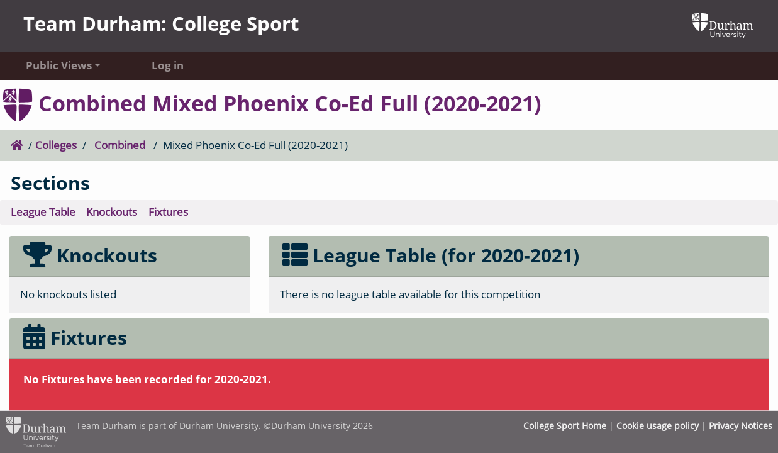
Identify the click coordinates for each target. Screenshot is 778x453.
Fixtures (168, 211)
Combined (119, 145)
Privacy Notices (740, 426)
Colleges (56, 145)
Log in (168, 65)
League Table (43, 211)
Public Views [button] (59, 65)
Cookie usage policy (657, 426)
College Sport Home (564, 426)
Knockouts (111, 211)
